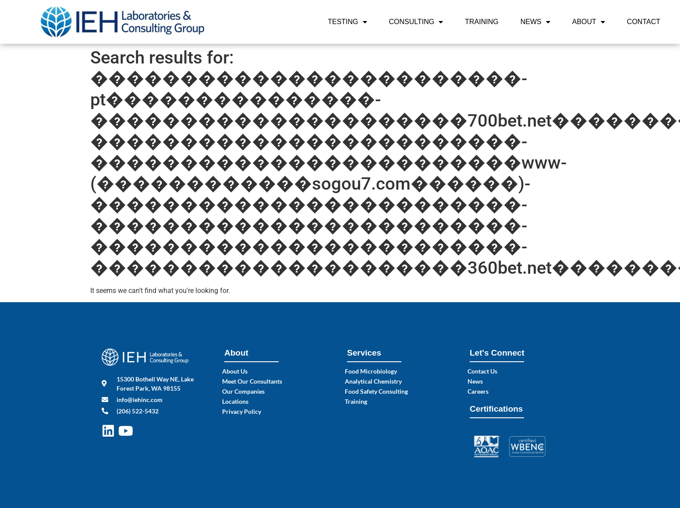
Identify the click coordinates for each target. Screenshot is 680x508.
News (535, 22)
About (588, 22)
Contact (643, 21)
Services (364, 352)
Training (481, 21)
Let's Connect (497, 352)
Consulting (416, 22)
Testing (347, 22)
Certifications (496, 408)
